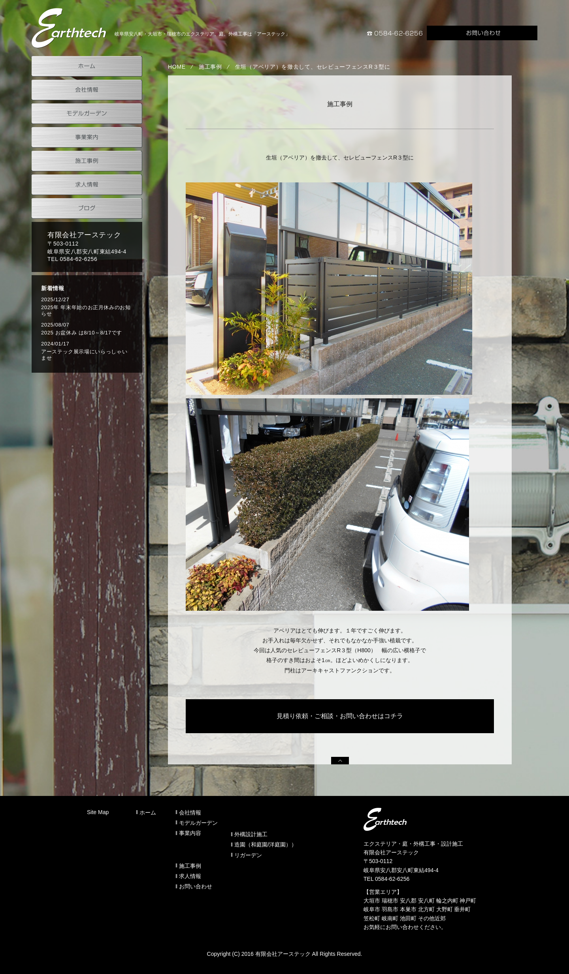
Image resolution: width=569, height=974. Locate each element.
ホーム (87, 66)
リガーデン (248, 855)
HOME (177, 67)
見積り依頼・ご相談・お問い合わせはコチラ (340, 716)
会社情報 (87, 90)
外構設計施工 (251, 834)
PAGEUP (340, 760)
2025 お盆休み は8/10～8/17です (81, 333)
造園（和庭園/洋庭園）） (265, 844)
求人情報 (87, 185)
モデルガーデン (87, 113)
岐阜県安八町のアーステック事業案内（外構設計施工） (69, 28)
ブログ (87, 208)
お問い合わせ (482, 33)
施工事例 (210, 67)
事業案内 (87, 137)
